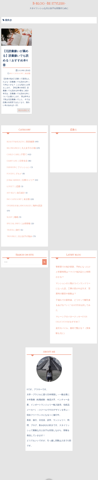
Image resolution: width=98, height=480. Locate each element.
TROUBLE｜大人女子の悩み (19, 236)
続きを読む (23, 110)
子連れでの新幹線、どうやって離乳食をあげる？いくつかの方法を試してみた (73, 305)
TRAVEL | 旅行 (13, 230)
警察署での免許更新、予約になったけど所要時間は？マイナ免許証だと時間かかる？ (73, 271)
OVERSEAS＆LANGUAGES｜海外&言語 (24, 205)
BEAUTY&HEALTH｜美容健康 (20, 141)
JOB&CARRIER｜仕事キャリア (20, 180)
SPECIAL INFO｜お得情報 (18, 223)
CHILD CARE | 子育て (17, 154)
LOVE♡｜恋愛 (13, 186)
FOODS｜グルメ (14, 173)
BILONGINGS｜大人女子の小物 (21, 148)
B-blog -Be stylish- (49, 3)
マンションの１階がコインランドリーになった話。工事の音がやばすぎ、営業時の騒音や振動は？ (73, 288)
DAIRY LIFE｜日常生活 (17, 160)
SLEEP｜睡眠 (12, 217)
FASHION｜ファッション (18, 167)
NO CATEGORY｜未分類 (20, 73)
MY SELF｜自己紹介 (16, 192)
